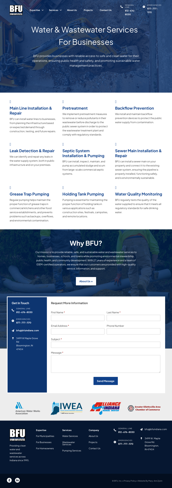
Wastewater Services (68, 443)
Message (57, 357)
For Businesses (43, 442)
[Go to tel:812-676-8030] (130, 10)
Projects (88, 10)
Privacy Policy (130, 481)
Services (53, 10)
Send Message (105, 385)
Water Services (70, 436)
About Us (72, 10)
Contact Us (106, 10)
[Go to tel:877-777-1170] (152, 9)
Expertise (35, 10)
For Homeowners (45, 448)
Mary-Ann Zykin (155, 481)
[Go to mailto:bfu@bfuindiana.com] (152, 430)
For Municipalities (45, 436)
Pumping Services (71, 450)
